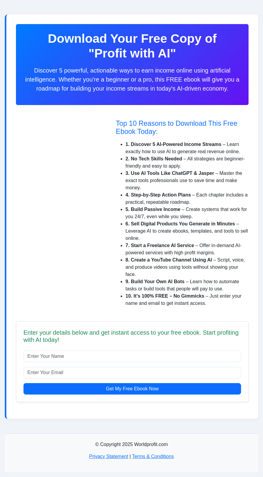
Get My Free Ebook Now (132, 388)
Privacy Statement (108, 456)
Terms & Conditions (153, 456)
